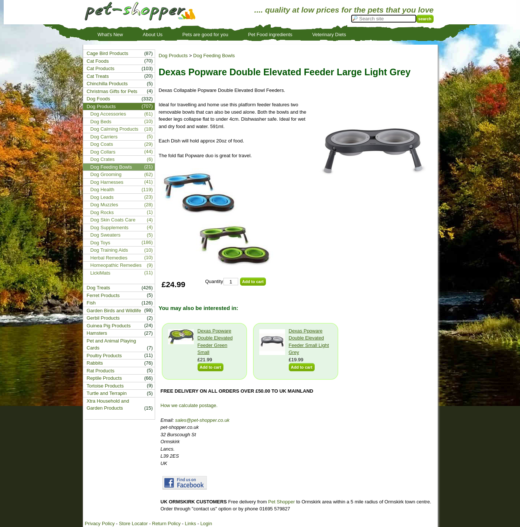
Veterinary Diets (329, 34)
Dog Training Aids (109, 250)
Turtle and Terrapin (107, 393)
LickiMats (100, 273)
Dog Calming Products (114, 129)
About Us (152, 34)
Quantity (214, 281)
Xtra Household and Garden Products (108, 404)
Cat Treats (98, 76)
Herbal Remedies (108, 258)
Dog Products (173, 55)
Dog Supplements (109, 227)
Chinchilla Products (107, 83)
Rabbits (95, 363)
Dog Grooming (106, 174)
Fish (91, 303)
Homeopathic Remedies (116, 265)
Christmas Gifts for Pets (112, 91)
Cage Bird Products (108, 53)
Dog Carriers (104, 137)
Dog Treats (98, 287)
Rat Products (100, 370)
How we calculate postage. (189, 405)
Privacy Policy (100, 523)
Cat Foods (98, 61)
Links (190, 523)
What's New (110, 34)
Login (206, 523)
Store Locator (133, 523)
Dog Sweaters (105, 235)
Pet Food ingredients (270, 34)
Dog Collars (103, 152)
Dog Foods (98, 98)
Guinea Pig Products (109, 325)
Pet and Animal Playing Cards (111, 344)
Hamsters (97, 333)
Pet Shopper (281, 501)
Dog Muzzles (104, 204)
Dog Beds (101, 121)
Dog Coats (101, 144)
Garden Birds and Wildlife (114, 310)
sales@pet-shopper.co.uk (202, 420)
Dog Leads (102, 197)
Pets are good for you (205, 34)
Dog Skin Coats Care (113, 220)
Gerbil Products (103, 318)
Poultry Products (104, 355)
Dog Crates (102, 159)
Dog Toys (100, 242)
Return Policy (166, 523)
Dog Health (102, 189)
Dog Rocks (102, 212)
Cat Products (100, 68)
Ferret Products (103, 295)
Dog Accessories (108, 114)
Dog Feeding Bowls (214, 55)
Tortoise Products (105, 386)
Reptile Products (104, 378)
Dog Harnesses (107, 182)
